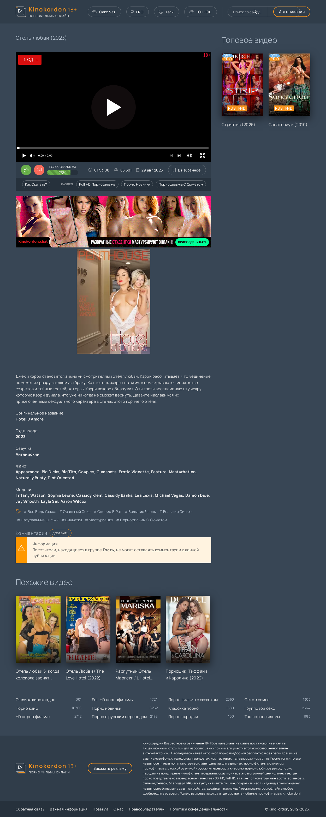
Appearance (27, 472)
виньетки (73, 519)
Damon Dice (197, 495)
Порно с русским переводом (119, 716)
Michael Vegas (169, 495)
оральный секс (77, 511)
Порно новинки (137, 184)
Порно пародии (183, 716)
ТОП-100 (200, 11)
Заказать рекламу (110, 768)
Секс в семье (257, 699)
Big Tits (69, 472)
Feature (159, 472)
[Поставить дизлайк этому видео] (39, 170)
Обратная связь (30, 809)
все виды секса (42, 511)
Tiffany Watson (30, 495)
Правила (100, 809)
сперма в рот (109, 511)
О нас (119, 809)
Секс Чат (104, 11)
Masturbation (182, 472)
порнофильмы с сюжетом (143, 519)
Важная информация (68, 809)
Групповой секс (260, 708)
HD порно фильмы (33, 716)
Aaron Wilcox (73, 501)
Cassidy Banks (119, 495)
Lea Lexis (144, 495)
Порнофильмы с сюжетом (181, 184)
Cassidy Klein (89, 495)
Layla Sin (49, 501)
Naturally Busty (31, 478)
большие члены (142, 511)
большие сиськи (178, 511)
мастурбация (101, 519)
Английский (27, 454)
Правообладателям (147, 809)
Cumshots (106, 472)
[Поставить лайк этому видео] (26, 170)
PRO (137, 11)
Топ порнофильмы (262, 716)
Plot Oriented (61, 478)
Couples (86, 472)
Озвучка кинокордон (35, 699)
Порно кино (27, 708)
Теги (166, 11)
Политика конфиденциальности (199, 809)
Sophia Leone (61, 495)
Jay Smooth (27, 501)
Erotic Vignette (134, 472)
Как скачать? (36, 184)
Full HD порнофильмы (97, 184)
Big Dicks (51, 472)
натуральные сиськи (39, 519)
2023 (21, 436)
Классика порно (183, 708)
